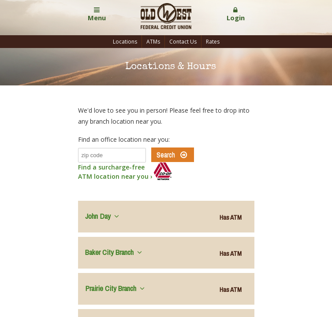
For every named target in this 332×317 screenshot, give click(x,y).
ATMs (153, 41)
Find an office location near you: (124, 139)
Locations (125, 41)
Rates (213, 41)
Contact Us (183, 41)
